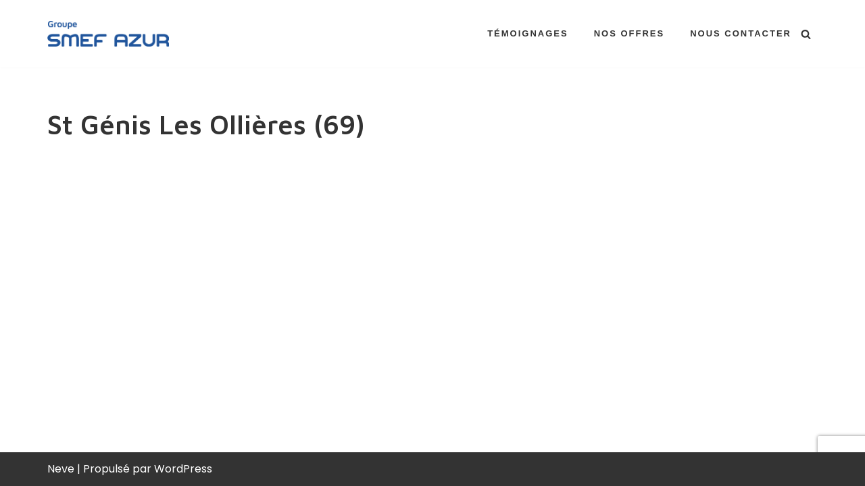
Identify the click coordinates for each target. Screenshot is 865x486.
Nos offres (629, 33)
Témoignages (527, 33)
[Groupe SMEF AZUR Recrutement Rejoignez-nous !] (108, 34)
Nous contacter (740, 33)
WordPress (183, 469)
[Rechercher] (806, 34)
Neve (60, 469)
